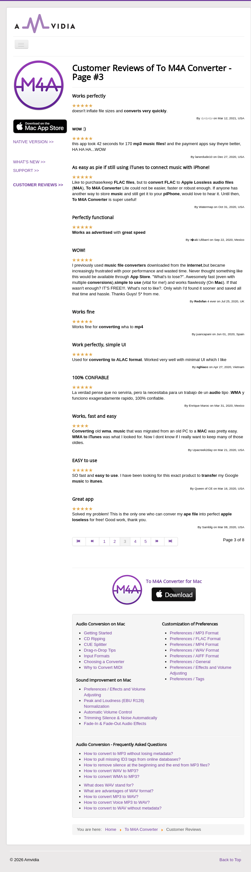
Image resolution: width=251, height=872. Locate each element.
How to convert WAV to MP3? (111, 770)
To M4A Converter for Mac (174, 581)
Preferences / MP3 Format (194, 633)
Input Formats (97, 656)
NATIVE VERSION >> (33, 141)
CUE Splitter (95, 644)
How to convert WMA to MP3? (111, 776)
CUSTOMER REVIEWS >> (38, 184)
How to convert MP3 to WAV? (111, 796)
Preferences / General (190, 661)
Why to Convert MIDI (103, 667)
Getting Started (98, 633)
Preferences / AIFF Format (194, 656)
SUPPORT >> (26, 170)
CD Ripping (94, 638)
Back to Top (230, 859)
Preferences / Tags (187, 678)
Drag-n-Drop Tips (100, 650)
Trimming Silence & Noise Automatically (120, 717)
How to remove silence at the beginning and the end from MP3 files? (147, 765)
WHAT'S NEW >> (29, 161)
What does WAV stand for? (108, 785)
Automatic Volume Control (108, 712)
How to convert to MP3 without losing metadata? (128, 753)
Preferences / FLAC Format (195, 638)
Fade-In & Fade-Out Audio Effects (115, 723)
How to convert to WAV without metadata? (123, 808)
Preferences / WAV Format (194, 650)
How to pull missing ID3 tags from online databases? (132, 759)
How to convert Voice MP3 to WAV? (117, 802)
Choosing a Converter (104, 661)
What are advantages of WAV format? (119, 790)
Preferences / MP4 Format (194, 644)
